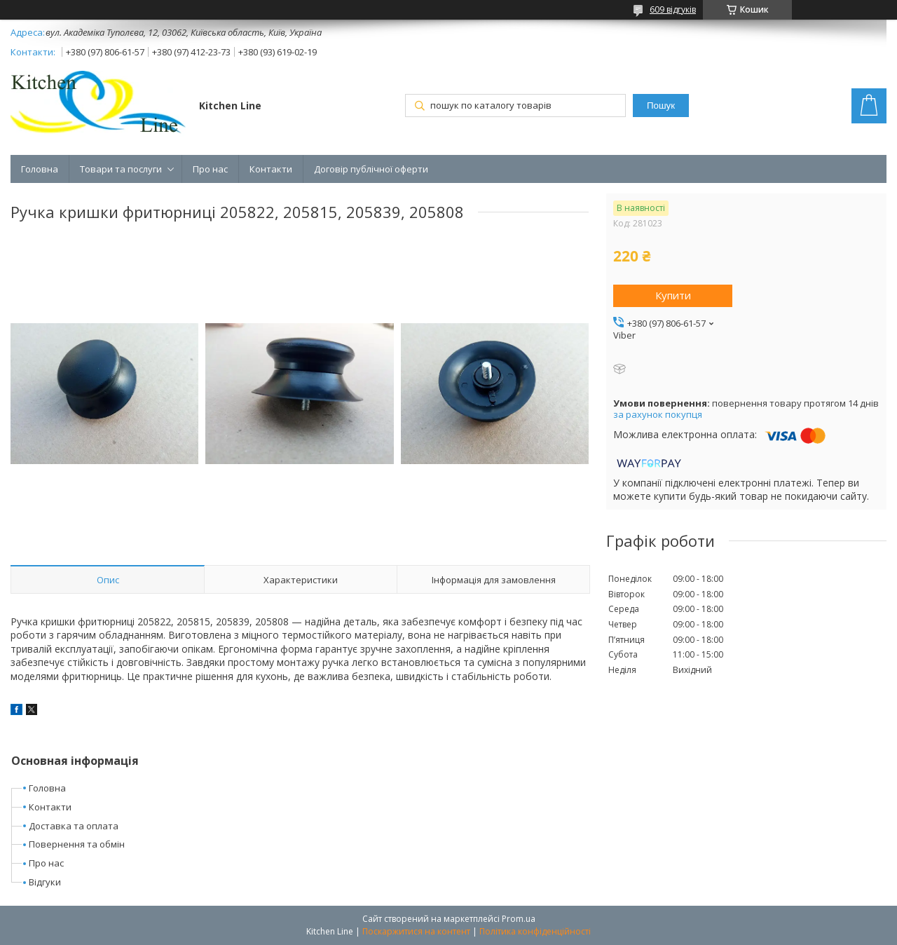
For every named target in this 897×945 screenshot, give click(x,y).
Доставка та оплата (73, 826)
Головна (39, 169)
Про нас (210, 169)
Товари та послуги (121, 169)
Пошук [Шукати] (661, 105)
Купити (673, 295)
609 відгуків (673, 9)
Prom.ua (518, 919)
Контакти (270, 169)
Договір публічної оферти (371, 169)
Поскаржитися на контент (416, 931)
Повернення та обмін (77, 844)
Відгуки (45, 882)
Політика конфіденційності (535, 931)
